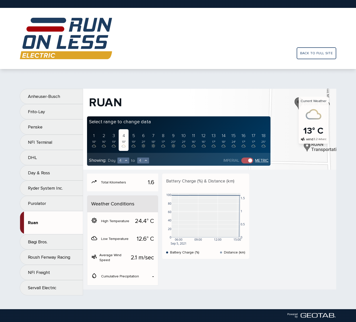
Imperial (231, 160)
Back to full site (316, 53)
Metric (261, 160)
